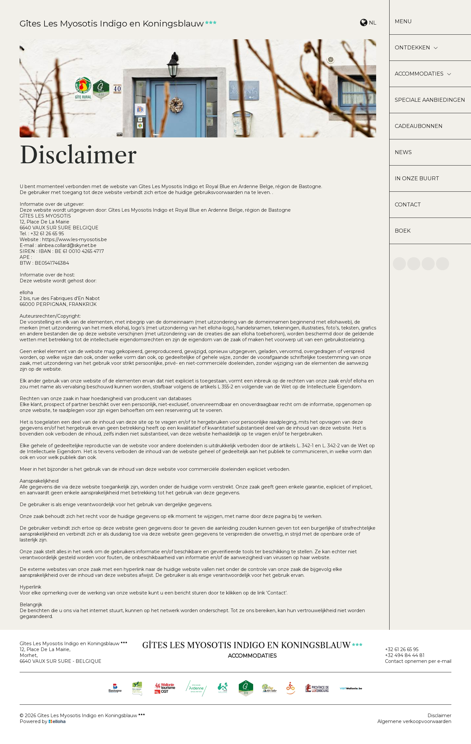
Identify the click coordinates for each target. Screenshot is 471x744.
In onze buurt (417, 178)
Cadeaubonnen (419, 126)
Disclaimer (439, 715)
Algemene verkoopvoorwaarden (414, 721)
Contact (408, 205)
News (403, 152)
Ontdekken (416, 47)
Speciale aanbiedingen (430, 100)
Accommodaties (423, 74)
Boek (402, 231)
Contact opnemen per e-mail (414, 661)
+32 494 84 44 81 (401, 655)
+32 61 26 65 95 (397, 649)
